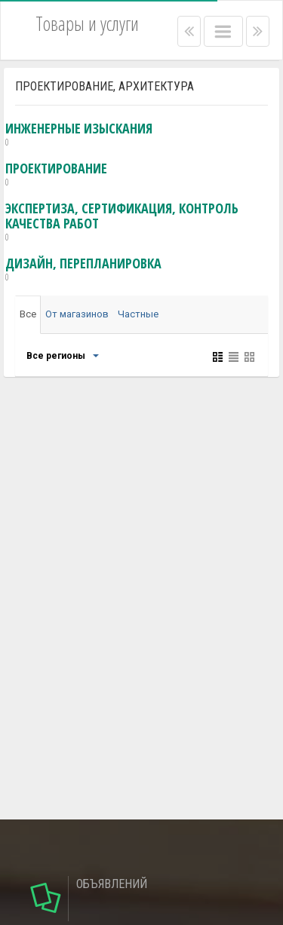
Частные (138, 314)
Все (28, 314)
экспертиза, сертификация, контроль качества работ (142, 222)
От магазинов (77, 314)
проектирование (56, 175)
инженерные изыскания (78, 135)
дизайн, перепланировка (83, 270)
